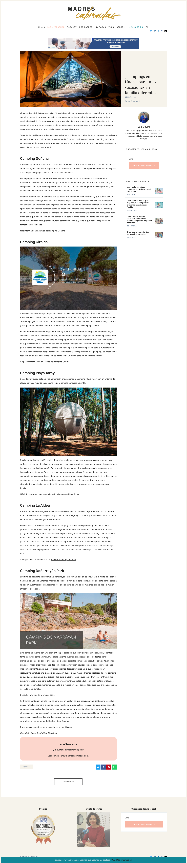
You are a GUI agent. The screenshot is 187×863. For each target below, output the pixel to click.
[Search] (147, 27)
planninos (26, 767)
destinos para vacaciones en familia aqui (53, 727)
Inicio (41, 27)
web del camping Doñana (53, 231)
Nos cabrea (85, 27)
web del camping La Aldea (63, 559)
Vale (113, 860)
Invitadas (100, 27)
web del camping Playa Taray (65, 494)
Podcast (72, 27)
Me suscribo (136, 27)
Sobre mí (121, 27)
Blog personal (56, 27)
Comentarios (68, 782)
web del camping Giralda (58, 362)
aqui (52, 695)
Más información (124, 860)
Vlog (111, 27)
